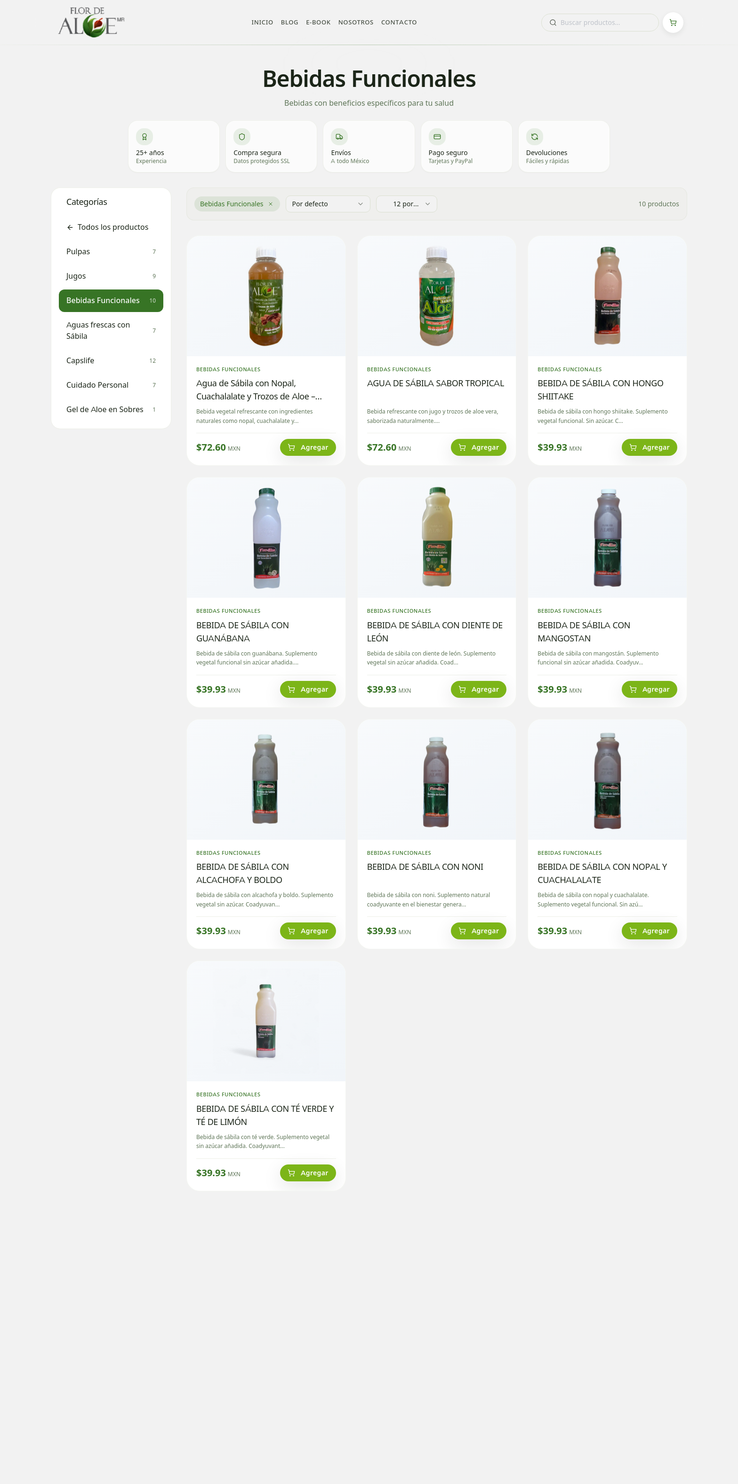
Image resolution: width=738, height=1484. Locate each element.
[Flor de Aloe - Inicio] (91, 22)
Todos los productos (107, 227)
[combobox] (600, 22)
